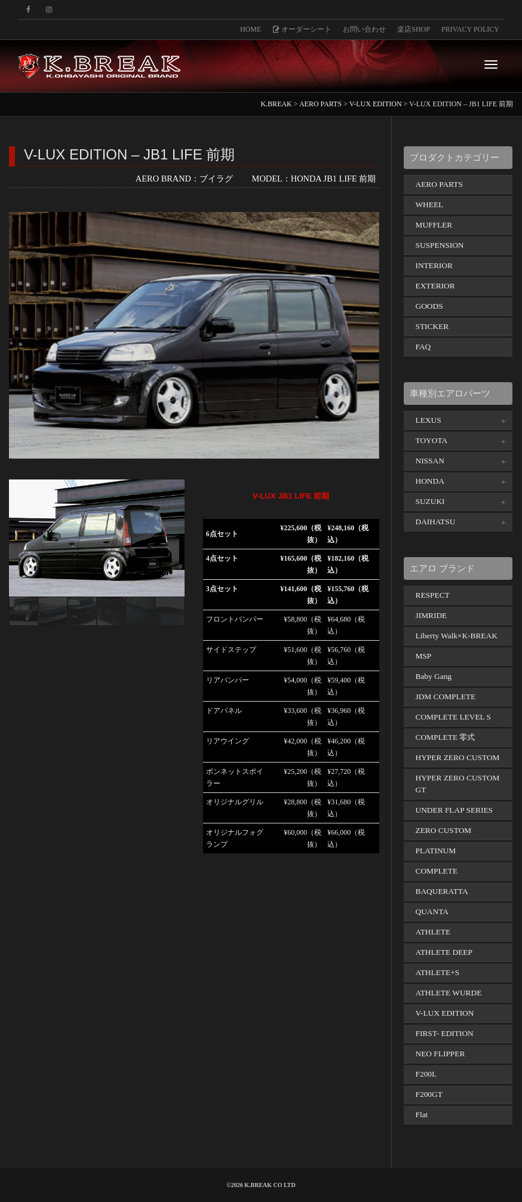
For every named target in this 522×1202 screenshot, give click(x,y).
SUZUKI (430, 501)
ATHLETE (433, 931)
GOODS (429, 306)
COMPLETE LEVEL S (454, 716)
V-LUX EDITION (445, 1013)
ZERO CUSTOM (444, 830)
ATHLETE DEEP (444, 952)
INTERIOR (434, 265)
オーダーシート (301, 29)
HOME (250, 29)
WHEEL (430, 204)
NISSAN (430, 460)
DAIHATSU (436, 521)
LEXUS (428, 420)
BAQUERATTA (442, 891)
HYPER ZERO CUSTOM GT (458, 783)
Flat (422, 1114)
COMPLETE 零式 (445, 737)
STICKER (432, 326)
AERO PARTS (439, 184)
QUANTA (432, 911)
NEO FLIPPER (440, 1053)
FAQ (423, 346)
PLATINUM (436, 850)
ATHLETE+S (438, 972)
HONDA (430, 481)
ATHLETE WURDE (449, 992)
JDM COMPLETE (446, 696)
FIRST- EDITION (445, 1033)
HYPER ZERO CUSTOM (458, 757)
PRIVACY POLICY (470, 29)
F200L (426, 1073)
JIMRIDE (431, 615)
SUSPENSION (440, 245)
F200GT (429, 1094)
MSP (424, 655)
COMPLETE (437, 870)
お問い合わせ (364, 29)
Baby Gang (434, 676)
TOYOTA (432, 440)
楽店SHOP (413, 29)
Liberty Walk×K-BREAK (457, 635)
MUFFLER (434, 224)
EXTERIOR (435, 285)
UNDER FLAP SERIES (454, 810)
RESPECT (433, 595)
